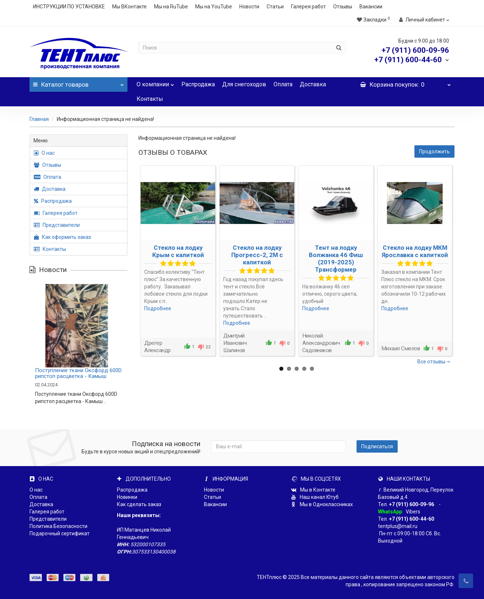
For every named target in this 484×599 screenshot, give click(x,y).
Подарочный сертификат (59, 533)
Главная (39, 119)
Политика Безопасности (58, 526)
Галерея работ (308, 6)
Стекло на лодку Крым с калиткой (178, 251)
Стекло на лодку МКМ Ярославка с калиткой (415, 251)
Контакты (150, 98)
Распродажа (198, 84)
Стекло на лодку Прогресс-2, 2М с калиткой (257, 255)
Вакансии (370, 6)
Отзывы (342, 6)
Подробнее (157, 308)
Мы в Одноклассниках (322, 504)
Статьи (275, 6)
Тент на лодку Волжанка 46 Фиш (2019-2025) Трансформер (336, 258)
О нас (44, 153)
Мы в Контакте (313, 490)
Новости (249, 6)
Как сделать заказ (139, 504)
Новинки (127, 497)
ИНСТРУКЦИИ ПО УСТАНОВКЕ (69, 6)
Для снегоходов (244, 84)
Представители (57, 225)
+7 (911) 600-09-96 (411, 504)
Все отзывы (434, 361)
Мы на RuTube (171, 6)
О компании (155, 82)
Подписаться (377, 446)
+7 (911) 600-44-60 (411, 519)
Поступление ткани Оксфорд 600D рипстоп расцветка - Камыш (78, 373)
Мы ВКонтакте (129, 6)
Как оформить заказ (62, 237)
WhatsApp (390, 512)
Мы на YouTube (213, 6)
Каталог (78, 82)
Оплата (283, 84)
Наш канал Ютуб (315, 497)
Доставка (313, 84)
